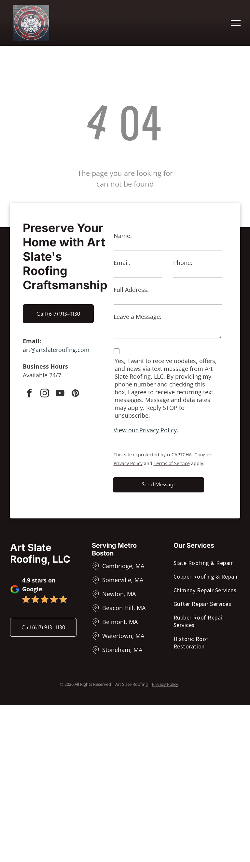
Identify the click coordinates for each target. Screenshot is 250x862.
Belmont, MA (120, 622)
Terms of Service (172, 463)
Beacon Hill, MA (124, 608)
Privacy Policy (128, 463)
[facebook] (29, 394)
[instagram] (44, 394)
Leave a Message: (137, 316)
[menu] (235, 23)
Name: (123, 236)
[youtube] (59, 394)
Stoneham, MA (122, 650)
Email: (122, 263)
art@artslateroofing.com (56, 350)
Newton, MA (119, 594)
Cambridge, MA (123, 566)
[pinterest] (75, 394)
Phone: (182, 263)
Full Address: (131, 290)
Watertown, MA (123, 636)
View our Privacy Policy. (146, 430)
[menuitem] (207, 564)
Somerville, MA (122, 580)
